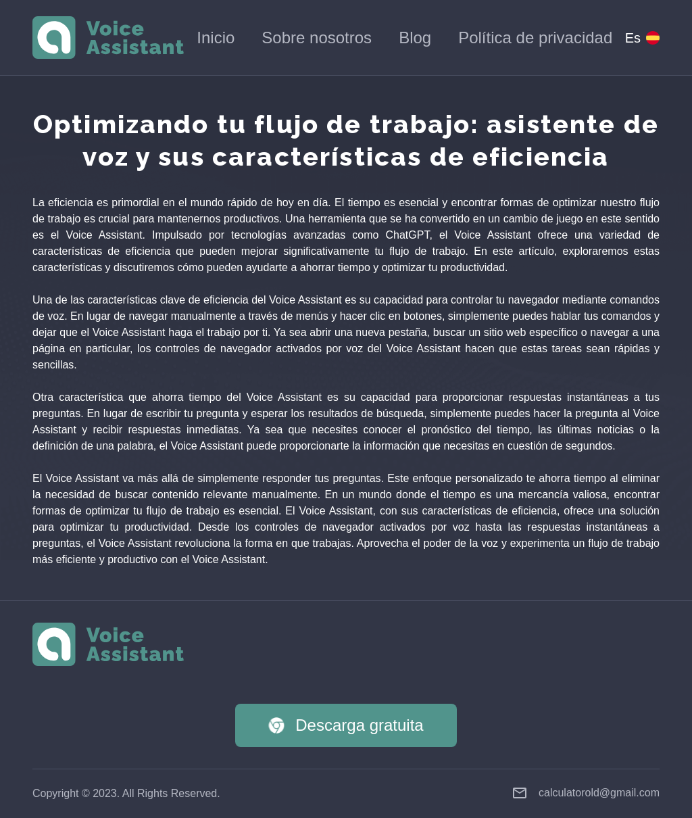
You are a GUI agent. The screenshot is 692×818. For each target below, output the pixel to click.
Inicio (215, 37)
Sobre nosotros (317, 37)
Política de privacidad (535, 37)
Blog (415, 37)
